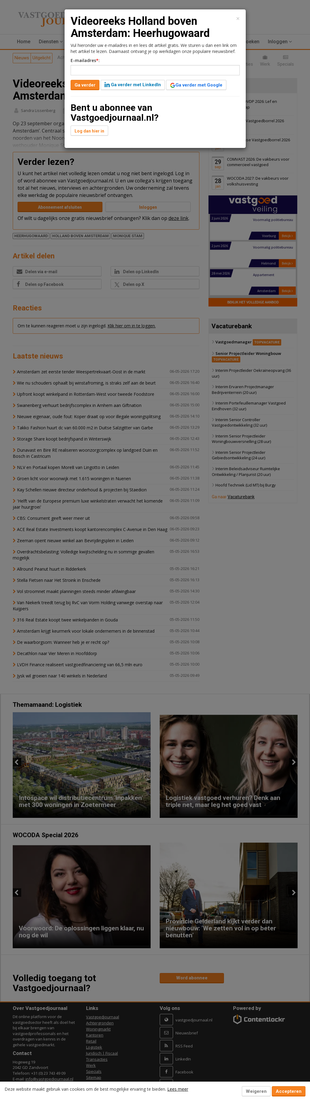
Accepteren (289, 1091)
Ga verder (85, 85)
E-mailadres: (85, 60)
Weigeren (256, 1091)
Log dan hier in (89, 131)
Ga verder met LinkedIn (133, 84)
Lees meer (177, 1089)
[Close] (238, 18)
